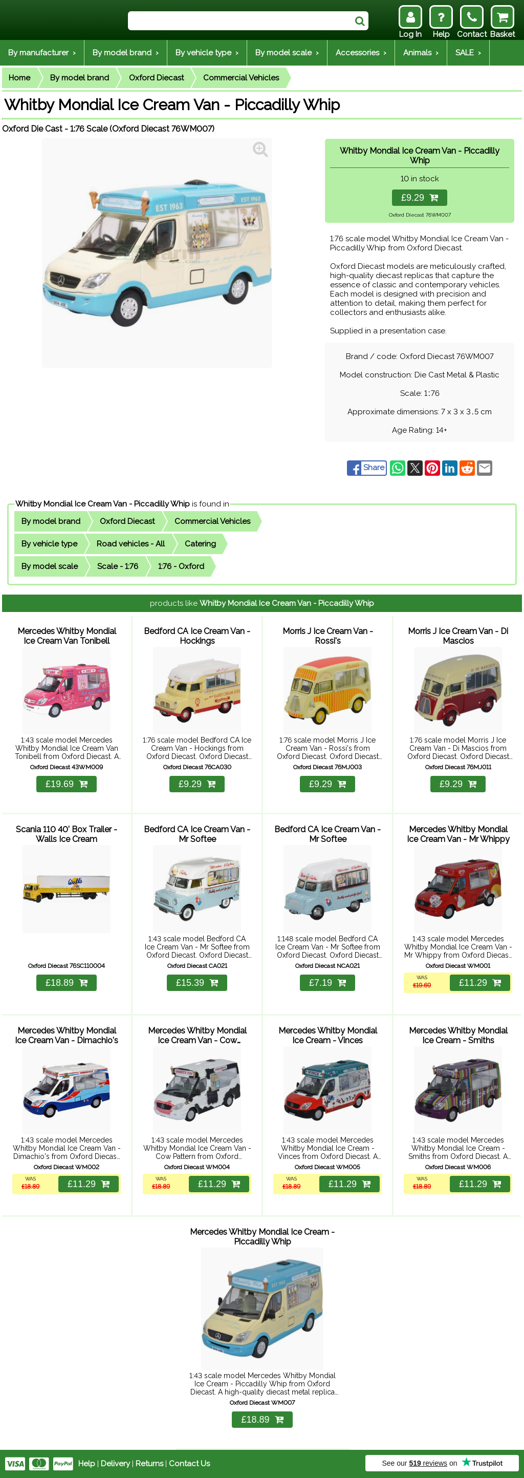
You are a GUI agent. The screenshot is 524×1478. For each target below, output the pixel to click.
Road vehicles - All (131, 543)
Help (86, 1463)
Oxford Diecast (156, 77)
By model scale (49, 566)
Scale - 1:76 (117, 566)
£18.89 (67, 983)
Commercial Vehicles (241, 77)
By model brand (79, 77)
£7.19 (327, 983)
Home (19, 77)
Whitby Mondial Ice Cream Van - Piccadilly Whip (102, 504)
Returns (149, 1463)
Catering (200, 543)
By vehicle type (49, 543)
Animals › (421, 52)
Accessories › (361, 52)
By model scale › (287, 52)
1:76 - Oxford (181, 566)
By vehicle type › (207, 52)
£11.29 (480, 983)
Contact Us (189, 1463)
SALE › (468, 52)
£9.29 (419, 198)
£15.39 (197, 983)
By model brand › (126, 52)
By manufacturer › (42, 52)
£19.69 (67, 784)
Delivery (115, 1463)
